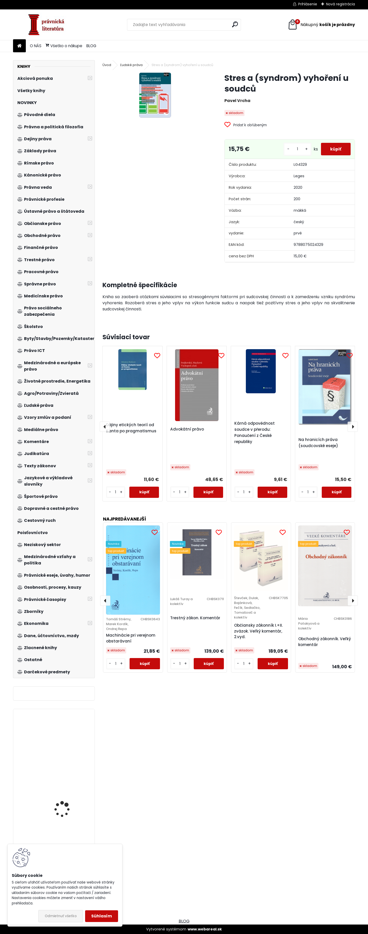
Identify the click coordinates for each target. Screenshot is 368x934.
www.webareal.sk (205, 929)
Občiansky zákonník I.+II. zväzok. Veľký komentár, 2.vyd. (258, 631)
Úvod (106, 64)
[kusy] (295, 149)
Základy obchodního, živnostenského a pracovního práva (66, 738)
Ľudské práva (131, 64)
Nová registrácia (340, 4)
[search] (235, 24)
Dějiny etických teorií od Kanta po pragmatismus (131, 428)
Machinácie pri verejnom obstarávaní (130, 638)
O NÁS (35, 45)
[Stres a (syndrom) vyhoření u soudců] (155, 95)
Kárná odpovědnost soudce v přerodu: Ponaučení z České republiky (254, 432)
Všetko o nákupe (63, 45)
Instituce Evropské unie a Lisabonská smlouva (69, 804)
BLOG (91, 45)
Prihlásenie (307, 4)
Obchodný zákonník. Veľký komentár (324, 641)
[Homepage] (19, 46)
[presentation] (105, 427)
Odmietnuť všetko (61, 916)
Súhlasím (101, 916)
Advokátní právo (187, 429)
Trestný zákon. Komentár (195, 618)
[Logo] (48, 24)
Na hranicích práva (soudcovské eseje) (318, 442)
